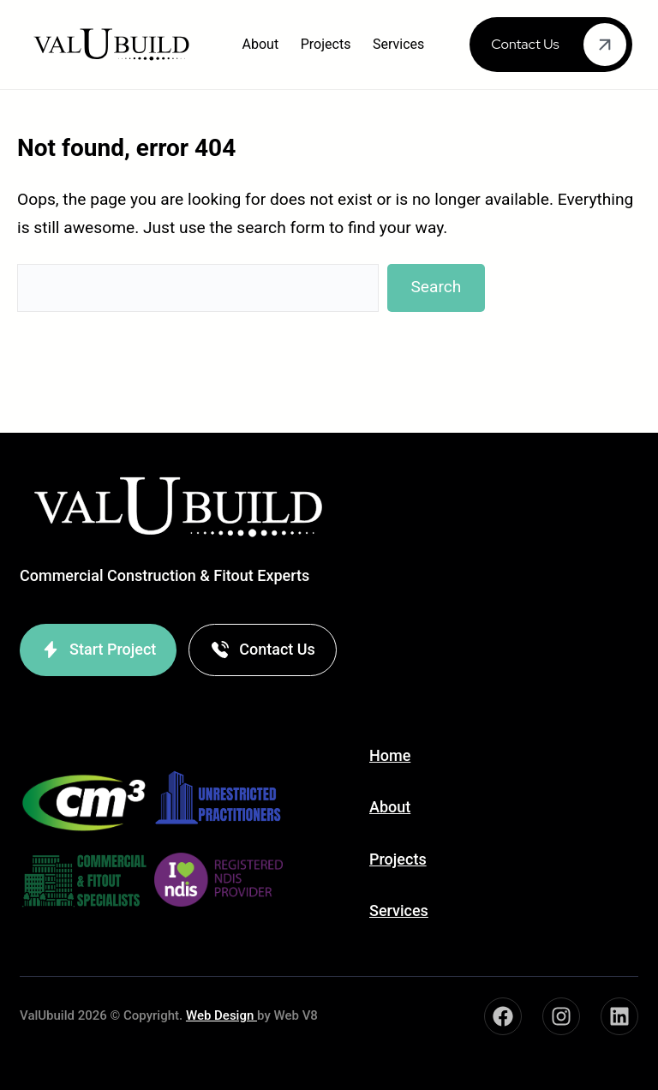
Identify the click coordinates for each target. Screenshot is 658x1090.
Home (389, 755)
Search (435, 286)
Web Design (221, 1015)
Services (398, 910)
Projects (398, 859)
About (389, 807)
